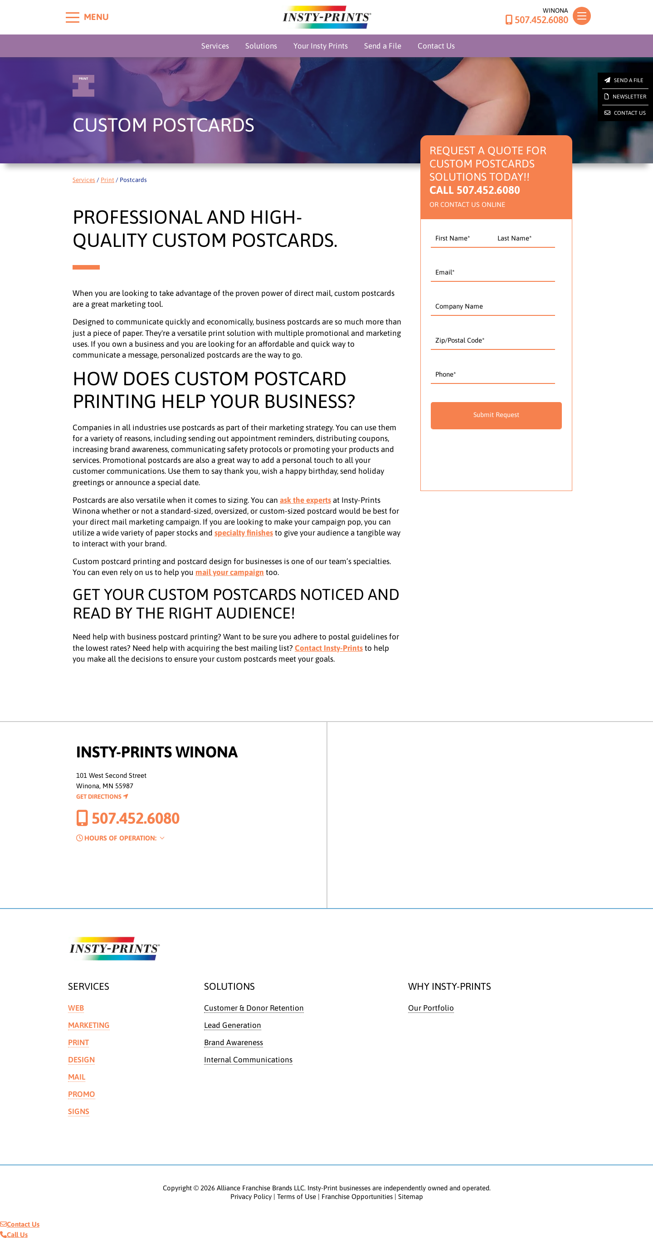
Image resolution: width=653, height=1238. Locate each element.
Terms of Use (296, 1194)
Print (107, 179)
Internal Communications (248, 1058)
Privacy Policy (251, 1194)
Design (81, 1058)
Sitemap (410, 1194)
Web (76, 1007)
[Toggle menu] (72, 17)
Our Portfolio (431, 1007)
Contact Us (436, 45)
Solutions (261, 45)
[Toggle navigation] (582, 16)
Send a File (382, 45)
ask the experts (305, 500)
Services (215, 45)
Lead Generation (232, 1024)
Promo (81, 1092)
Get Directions (102, 796)
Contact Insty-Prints (329, 648)
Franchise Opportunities (357, 1194)
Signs (78, 1109)
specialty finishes (243, 532)
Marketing (89, 1024)
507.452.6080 (536, 20)
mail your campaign (229, 572)
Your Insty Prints (320, 45)
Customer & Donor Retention (254, 1007)
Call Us (14, 1233)
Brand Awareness (233, 1041)
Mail (76, 1075)
